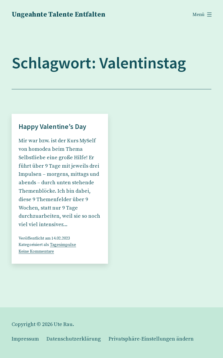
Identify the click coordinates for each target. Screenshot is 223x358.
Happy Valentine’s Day (52, 126)
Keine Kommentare (36, 251)
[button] (151, 339)
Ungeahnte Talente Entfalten (58, 14)
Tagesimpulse (63, 244)
